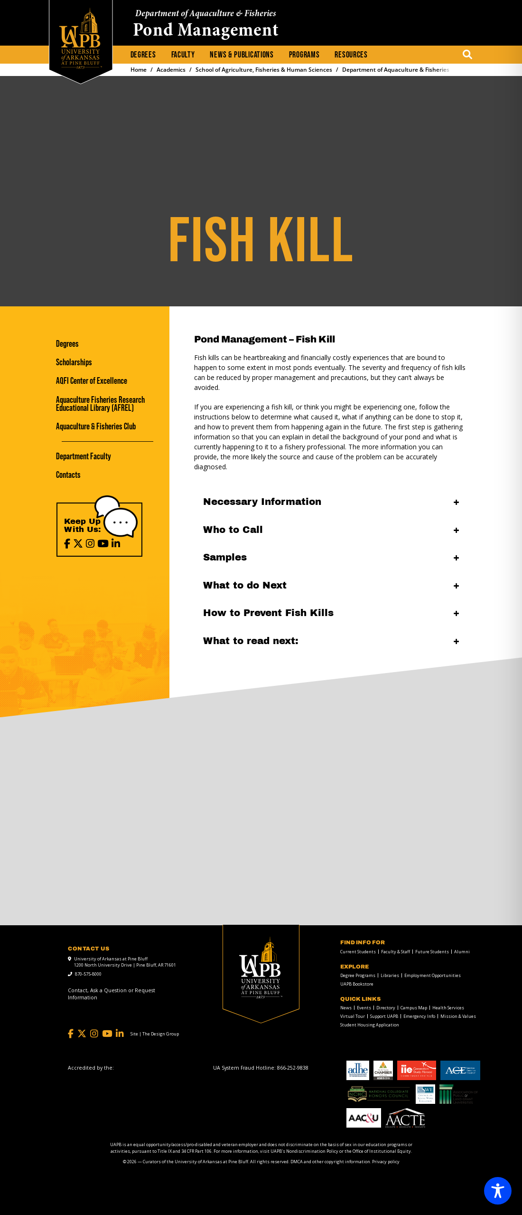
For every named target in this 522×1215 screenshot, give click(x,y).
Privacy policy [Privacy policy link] (386, 1161)
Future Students (432, 951)
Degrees (143, 55)
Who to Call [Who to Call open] (233, 529)
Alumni (462, 951)
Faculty (183, 55)
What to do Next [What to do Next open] (245, 585)
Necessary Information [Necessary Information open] (262, 501)
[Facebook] (67, 544)
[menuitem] (143, 55)
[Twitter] (81, 1033)
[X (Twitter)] (78, 544)
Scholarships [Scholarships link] (74, 362)
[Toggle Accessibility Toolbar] (498, 1191)
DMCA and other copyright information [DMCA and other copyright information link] (330, 1161)
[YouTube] (103, 544)
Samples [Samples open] (225, 557)
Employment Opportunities (432, 975)
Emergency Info (419, 1016)
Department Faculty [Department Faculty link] (83, 456)
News (346, 1008)
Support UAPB (384, 1016)
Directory (385, 1008)
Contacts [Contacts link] (68, 475)
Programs (304, 55)
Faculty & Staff (395, 951)
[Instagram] (90, 544)
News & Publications (241, 55)
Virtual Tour (352, 1016)
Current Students (358, 951)
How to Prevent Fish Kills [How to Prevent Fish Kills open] (268, 613)
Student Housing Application (369, 1025)
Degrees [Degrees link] (67, 344)
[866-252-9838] (292, 1067)
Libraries (390, 975)
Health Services (448, 1008)
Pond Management (206, 31)
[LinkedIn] (116, 544)
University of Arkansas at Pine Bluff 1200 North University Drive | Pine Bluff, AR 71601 (125, 962)
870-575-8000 (88, 974)
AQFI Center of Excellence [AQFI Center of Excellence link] (91, 381)
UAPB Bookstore (356, 984)
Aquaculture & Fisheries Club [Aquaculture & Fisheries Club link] (96, 426)
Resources (351, 55)
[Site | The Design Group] (154, 1034)
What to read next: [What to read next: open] (250, 641)
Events (364, 1008)
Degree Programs (357, 975)
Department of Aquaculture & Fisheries (205, 14)
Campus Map (414, 1008)
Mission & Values (458, 1016)
